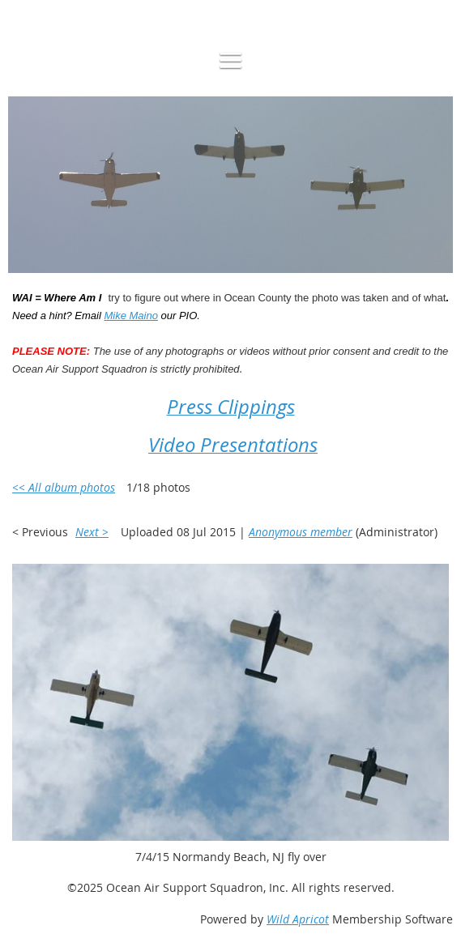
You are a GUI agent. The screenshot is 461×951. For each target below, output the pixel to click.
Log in (45, 7)
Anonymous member (300, 531)
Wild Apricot (298, 919)
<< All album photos (63, 487)
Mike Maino (130, 315)
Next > (92, 531)
